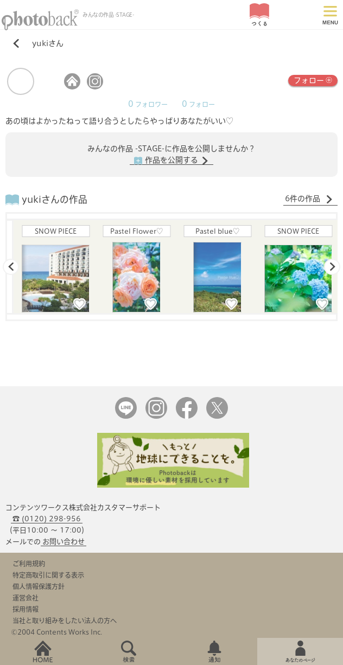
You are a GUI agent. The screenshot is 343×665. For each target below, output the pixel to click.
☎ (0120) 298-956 (46, 518)
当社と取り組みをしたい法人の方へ (64, 620)
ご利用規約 (28, 563)
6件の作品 (309, 199)
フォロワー (148, 104)
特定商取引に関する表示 (48, 575)
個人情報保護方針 (38, 586)
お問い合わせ (63, 541)
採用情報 (25, 609)
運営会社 (25, 597)
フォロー (313, 79)
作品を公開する (171, 160)
